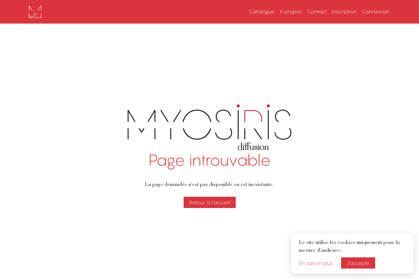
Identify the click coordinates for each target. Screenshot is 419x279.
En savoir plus (316, 263)
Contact (317, 11)
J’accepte (358, 263)
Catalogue (261, 11)
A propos (291, 11)
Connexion (375, 11)
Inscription (344, 11)
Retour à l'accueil (209, 202)
